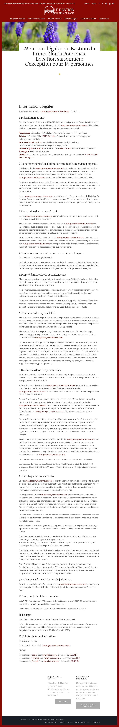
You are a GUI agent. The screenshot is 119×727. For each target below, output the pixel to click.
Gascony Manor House (35, 719)
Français (86, 3)
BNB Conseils (49, 136)
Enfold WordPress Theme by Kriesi (53, 719)
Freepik (35, 661)
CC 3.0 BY (73, 655)
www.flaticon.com (49, 655)
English (94, 3)
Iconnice (35, 658)
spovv (34, 655)
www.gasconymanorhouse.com (74, 125)
